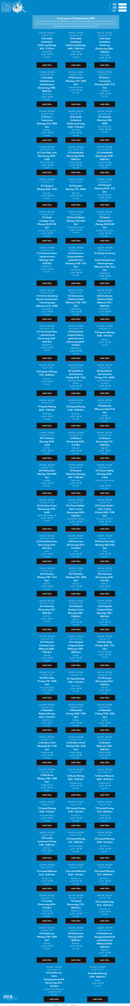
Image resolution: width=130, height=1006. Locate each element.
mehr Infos (47, 65)
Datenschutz (73, 1005)
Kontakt (64, 1005)
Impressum (56, 1005)
